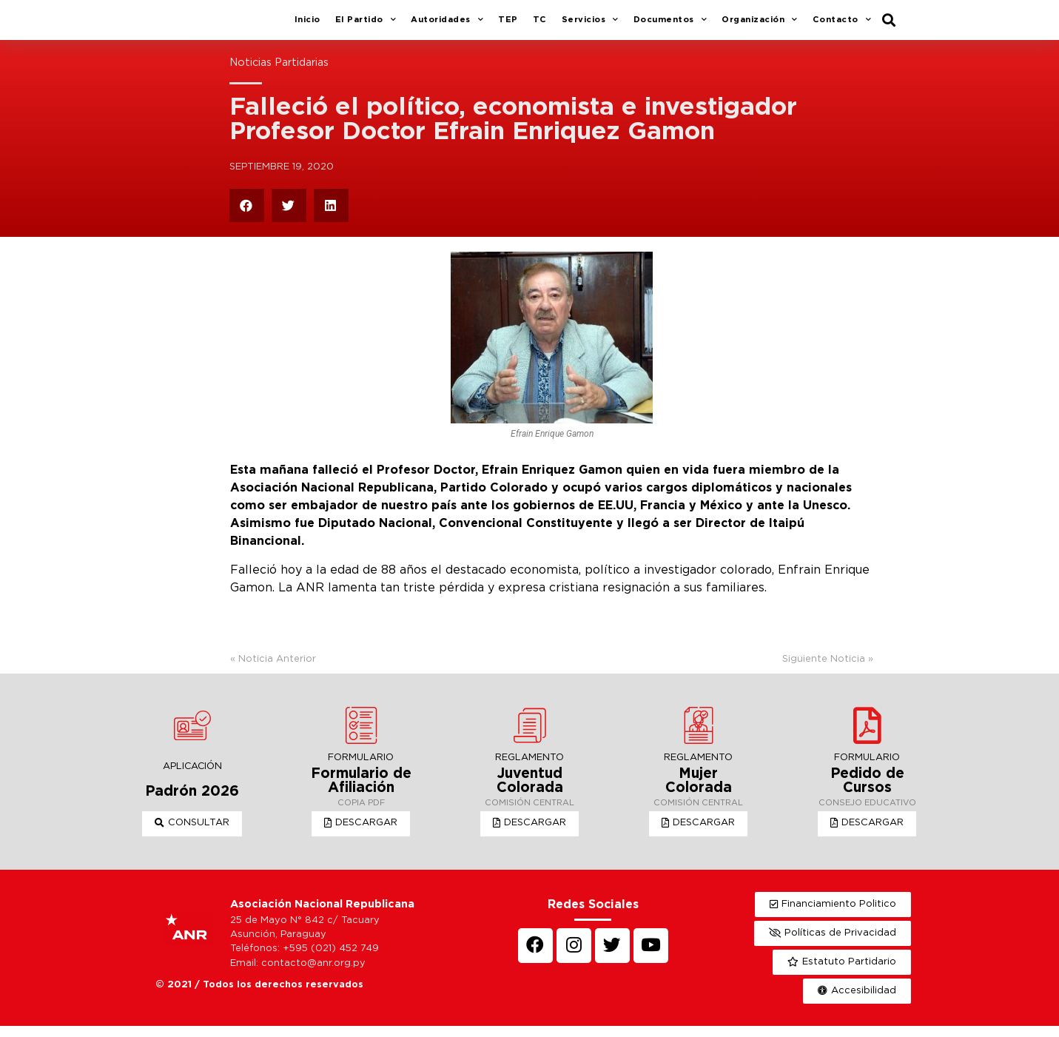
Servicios (590, 26)
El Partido (366, 26)
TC (540, 25)
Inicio (307, 25)
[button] (192, 835)
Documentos (670, 26)
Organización (760, 26)
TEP (508, 25)
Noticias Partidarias (279, 73)
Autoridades (447, 26)
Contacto (842, 26)
